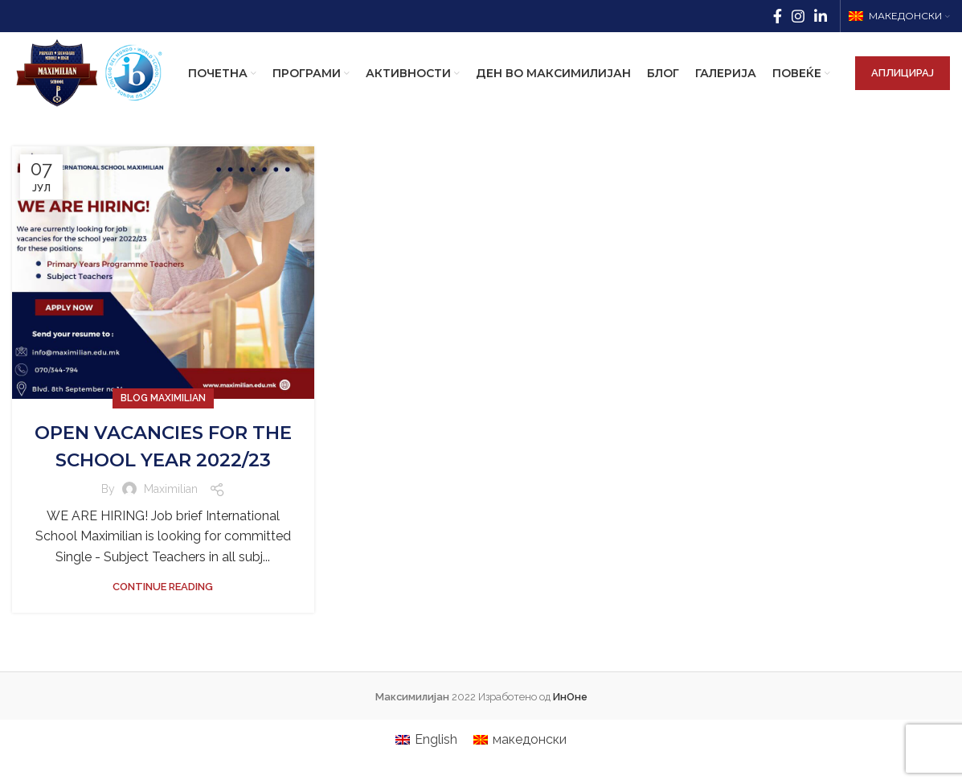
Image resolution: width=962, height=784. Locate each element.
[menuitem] (426, 764)
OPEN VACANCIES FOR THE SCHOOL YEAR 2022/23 (163, 483)
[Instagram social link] (798, 17)
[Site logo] (103, 84)
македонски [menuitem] (530, 763)
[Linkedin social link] (820, 17)
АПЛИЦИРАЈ (902, 86)
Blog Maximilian (163, 422)
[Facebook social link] (777, 17)
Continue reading (163, 637)
